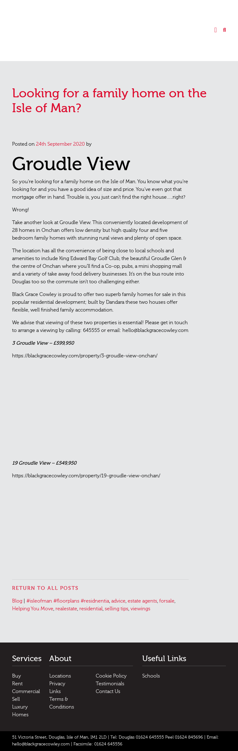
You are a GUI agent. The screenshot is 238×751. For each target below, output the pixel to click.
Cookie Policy (111, 676)
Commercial (26, 691)
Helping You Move (32, 609)
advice (118, 601)
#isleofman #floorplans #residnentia (67, 601)
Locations (60, 676)
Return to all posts (45, 588)
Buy (16, 676)
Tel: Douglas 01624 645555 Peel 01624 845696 (156, 737)
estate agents (142, 601)
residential (91, 609)
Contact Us (108, 691)
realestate (66, 609)
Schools (151, 676)
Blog (17, 601)
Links (55, 691)
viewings (140, 609)
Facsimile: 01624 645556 (97, 744)
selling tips (116, 609)
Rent (17, 684)
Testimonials (110, 684)
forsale (166, 601)
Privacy (57, 684)
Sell (16, 699)
